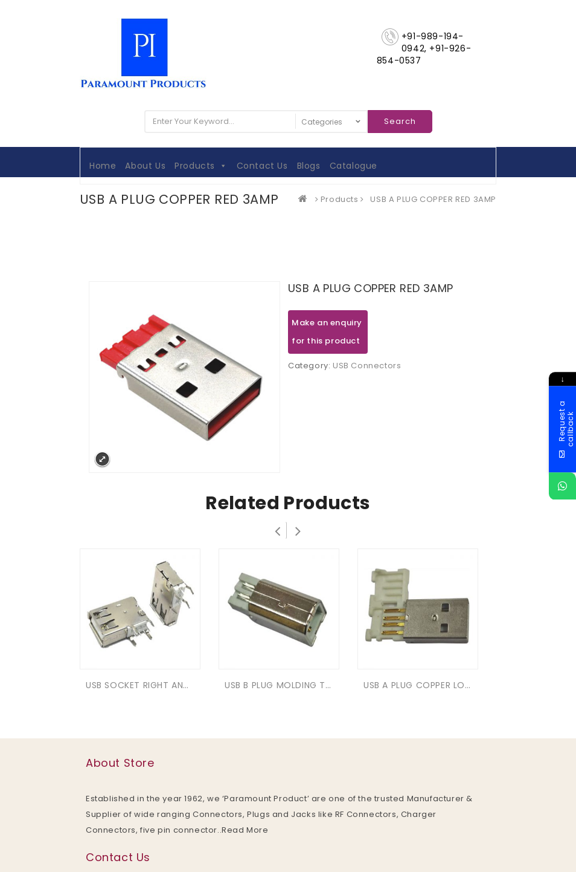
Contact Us (262, 166)
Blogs (309, 166)
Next (298, 530)
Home (102, 166)
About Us (145, 166)
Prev (278, 530)
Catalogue (353, 166)
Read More (245, 830)
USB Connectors (367, 365)
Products (200, 166)
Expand (102, 459)
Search (400, 121)
